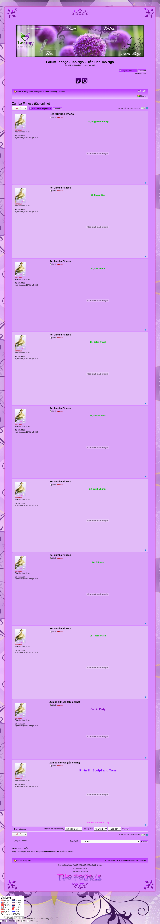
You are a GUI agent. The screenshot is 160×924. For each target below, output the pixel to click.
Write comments (19, 108)
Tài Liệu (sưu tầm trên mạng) (45, 91)
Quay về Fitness (20, 841)
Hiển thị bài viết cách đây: (63, 829)
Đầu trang (145, 183)
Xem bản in (139, 90)
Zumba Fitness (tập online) (31, 103)
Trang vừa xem (20, 829)
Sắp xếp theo (95, 829)
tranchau (60, 117)
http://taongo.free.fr (80, 868)
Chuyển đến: (75, 841)
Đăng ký (143, 96)
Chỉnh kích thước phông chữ (144, 90)
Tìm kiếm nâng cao (139, 73)
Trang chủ (27, 91)
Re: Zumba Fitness (61, 113)
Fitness (62, 91)
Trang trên (133, 108)
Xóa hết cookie (123, 860)
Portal (18, 91)
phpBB (69, 865)
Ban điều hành (109, 860)
